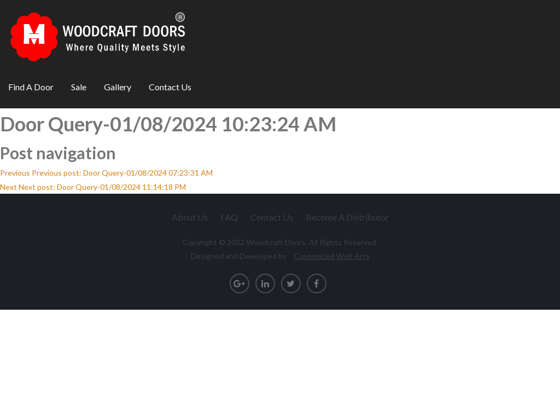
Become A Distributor (347, 217)
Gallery (117, 87)
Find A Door (31, 87)
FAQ (229, 217)
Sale (78, 87)
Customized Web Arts (332, 255)
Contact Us (170, 87)
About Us (190, 217)
